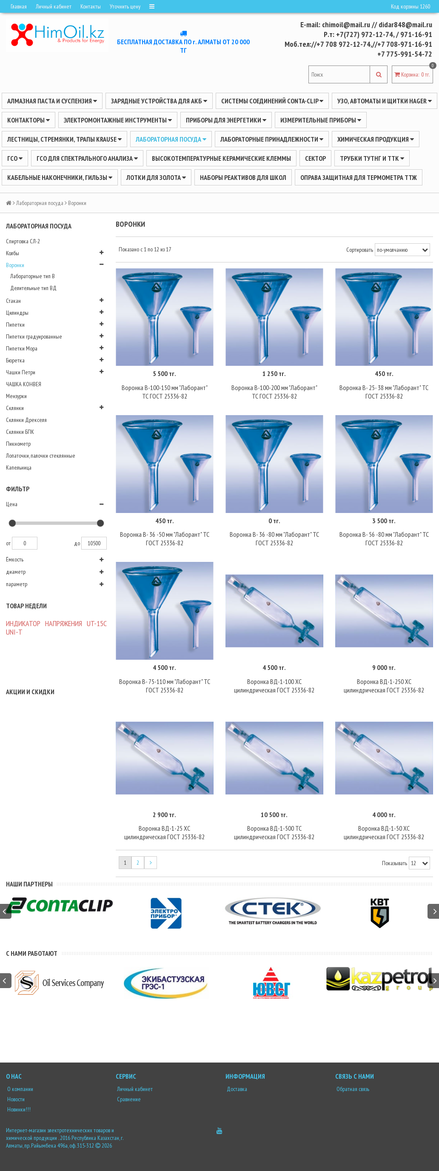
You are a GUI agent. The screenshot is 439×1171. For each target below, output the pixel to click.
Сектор (315, 158)
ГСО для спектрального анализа (87, 158)
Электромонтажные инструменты (118, 120)
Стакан (13, 301)
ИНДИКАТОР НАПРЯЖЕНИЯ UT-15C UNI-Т (56, 627)
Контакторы (28, 120)
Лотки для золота (156, 177)
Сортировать (359, 250)
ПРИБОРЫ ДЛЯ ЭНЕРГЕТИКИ (226, 120)
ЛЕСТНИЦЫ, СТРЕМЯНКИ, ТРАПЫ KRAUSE (64, 139)
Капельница (18, 467)
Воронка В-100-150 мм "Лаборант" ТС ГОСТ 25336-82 (165, 391)
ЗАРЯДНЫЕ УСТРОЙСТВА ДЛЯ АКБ (159, 100)
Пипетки (15, 324)
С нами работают (31, 953)
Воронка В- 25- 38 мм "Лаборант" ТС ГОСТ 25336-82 (383, 391)
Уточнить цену (125, 6)
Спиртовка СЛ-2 (23, 241)
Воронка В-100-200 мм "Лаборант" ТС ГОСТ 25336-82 (274, 391)
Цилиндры (17, 312)
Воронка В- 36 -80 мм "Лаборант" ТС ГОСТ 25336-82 (274, 538)
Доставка (236, 1089)
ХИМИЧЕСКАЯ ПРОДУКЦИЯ (375, 139)
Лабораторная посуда (171, 139)
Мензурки (16, 396)
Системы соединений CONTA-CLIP (272, 100)
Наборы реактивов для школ (243, 177)
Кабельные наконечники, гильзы (59, 177)
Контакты (90, 6)
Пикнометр (18, 443)
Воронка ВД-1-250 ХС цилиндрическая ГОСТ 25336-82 (384, 685)
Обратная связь (352, 1089)
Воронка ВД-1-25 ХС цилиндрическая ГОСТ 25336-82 (164, 832)
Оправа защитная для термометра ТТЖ (358, 177)
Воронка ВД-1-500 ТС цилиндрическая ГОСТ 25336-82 (274, 832)
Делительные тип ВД (33, 288)
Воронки (15, 265)
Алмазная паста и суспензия (52, 100)
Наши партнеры (29, 884)
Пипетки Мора (21, 348)
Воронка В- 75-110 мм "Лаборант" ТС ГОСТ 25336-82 (164, 685)
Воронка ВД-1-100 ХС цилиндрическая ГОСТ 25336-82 (274, 685)
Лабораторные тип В (32, 276)
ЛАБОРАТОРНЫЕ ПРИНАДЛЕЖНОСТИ (271, 139)
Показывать (394, 863)
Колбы (12, 253)
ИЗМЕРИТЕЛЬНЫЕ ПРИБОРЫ (320, 120)
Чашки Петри (20, 372)
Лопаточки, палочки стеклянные (40, 455)
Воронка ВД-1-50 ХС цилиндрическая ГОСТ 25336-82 (384, 832)
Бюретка (15, 360)
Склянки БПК (20, 432)
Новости (15, 1099)
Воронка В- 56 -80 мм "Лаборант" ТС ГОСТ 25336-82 (384, 538)
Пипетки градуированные (34, 336)
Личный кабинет (53, 6)
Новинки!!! (18, 1109)
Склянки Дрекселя (26, 420)
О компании (19, 1089)
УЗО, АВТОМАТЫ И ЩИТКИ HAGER (384, 100)
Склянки (15, 408)
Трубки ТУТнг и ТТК (372, 158)
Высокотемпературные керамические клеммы (221, 158)
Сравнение (128, 1099)
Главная (19, 6)
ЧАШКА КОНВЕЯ (23, 384)
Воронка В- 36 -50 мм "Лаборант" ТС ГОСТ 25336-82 (164, 538)
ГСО (15, 158)
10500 (94, 543)
